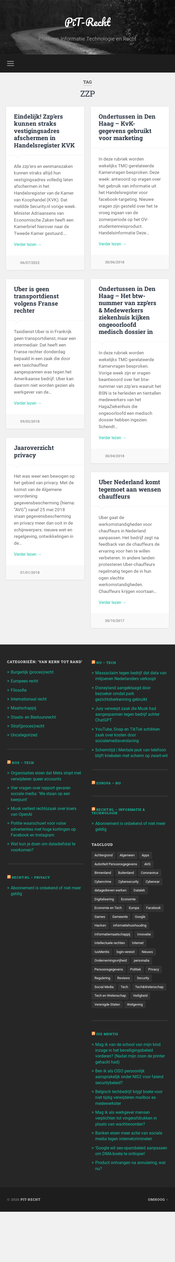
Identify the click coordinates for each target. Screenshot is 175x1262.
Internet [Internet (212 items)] (140, 976)
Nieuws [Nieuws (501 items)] (150, 986)
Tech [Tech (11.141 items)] (126, 1022)
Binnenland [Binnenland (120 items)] (103, 886)
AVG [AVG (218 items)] (152, 877)
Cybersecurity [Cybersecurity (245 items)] (105, 904)
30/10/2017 (114, 622)
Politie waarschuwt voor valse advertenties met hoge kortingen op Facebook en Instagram (46, 829)
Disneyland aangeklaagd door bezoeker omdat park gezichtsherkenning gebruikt (124, 700)
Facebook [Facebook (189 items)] (102, 940)
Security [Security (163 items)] (145, 1013)
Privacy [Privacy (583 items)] (157, 1004)
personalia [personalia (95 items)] (145, 995)
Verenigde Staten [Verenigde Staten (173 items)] (108, 1049)
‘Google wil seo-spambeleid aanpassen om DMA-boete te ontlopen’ (124, 1198)
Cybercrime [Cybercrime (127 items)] (130, 895)
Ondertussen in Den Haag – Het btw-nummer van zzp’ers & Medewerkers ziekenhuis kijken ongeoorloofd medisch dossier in (130, 311)
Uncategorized (25, 736)
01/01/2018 (30, 574)
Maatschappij (24, 709)
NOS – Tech (24, 763)
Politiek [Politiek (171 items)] (138, 1004)
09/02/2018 (30, 423)
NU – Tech (107, 663)
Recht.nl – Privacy (33, 877)
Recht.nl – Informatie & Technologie (121, 823)
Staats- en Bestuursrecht (35, 717)
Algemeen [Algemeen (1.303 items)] (130, 868)
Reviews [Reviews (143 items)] (125, 1013)
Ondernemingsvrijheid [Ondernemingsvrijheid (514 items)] (112, 995)
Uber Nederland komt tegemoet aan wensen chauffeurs (129, 490)
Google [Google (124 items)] (100, 949)
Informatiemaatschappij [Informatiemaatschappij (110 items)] (114, 968)
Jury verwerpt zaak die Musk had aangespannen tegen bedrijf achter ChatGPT (129, 721)
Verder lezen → (29, 245)
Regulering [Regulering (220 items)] (103, 1013)
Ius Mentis (108, 1079)
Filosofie (19, 691)
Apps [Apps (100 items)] (149, 868)
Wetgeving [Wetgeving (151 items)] (137, 1049)
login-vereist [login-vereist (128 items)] (127, 986)
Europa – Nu (109, 795)
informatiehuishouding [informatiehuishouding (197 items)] (112, 958)
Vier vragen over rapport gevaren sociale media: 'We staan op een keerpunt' (43, 794)
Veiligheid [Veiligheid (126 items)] (142, 1040)
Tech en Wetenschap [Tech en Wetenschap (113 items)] (111, 1040)
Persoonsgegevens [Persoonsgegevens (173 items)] (109, 1004)
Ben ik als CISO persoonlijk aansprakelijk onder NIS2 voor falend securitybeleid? (125, 1121)
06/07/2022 (30, 264)
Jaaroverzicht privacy (34, 452)
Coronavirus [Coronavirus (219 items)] (104, 895)
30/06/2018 (114, 264)
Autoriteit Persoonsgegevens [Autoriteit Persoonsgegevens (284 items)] (117, 877)
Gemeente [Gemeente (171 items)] (144, 940)
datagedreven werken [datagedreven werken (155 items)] (112, 913)
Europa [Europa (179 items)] (136, 931)
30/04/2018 (114, 457)
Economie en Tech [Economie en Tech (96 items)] (109, 931)
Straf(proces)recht (29, 727)
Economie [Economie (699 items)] (131, 922)
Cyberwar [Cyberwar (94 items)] (132, 904)
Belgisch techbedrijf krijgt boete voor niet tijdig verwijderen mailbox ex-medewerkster (129, 1142)
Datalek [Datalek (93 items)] (143, 913)
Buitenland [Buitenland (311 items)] (128, 886)
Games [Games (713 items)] (123, 940)
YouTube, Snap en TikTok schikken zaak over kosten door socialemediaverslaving (129, 741)
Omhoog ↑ (158, 1250)
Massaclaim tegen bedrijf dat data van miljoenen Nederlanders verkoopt (129, 679)
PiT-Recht (87, 22)
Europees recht (26, 682)
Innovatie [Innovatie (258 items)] (148, 968)
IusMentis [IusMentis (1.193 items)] (102, 986)
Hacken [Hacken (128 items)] (119, 949)
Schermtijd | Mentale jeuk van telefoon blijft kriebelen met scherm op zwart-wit (130, 762)
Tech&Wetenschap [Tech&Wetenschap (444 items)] (109, 1031)
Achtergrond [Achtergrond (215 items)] (104, 868)
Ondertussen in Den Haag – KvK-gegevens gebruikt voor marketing (126, 127)
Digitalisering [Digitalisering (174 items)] (104, 922)
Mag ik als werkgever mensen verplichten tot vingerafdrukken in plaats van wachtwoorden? (128, 1162)
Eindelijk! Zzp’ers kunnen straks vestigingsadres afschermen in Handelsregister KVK (44, 131)
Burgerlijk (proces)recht (34, 673)
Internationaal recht (30, 700)
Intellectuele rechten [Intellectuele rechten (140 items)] (110, 976)
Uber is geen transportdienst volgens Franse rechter (35, 300)
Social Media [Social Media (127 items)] (104, 1022)
